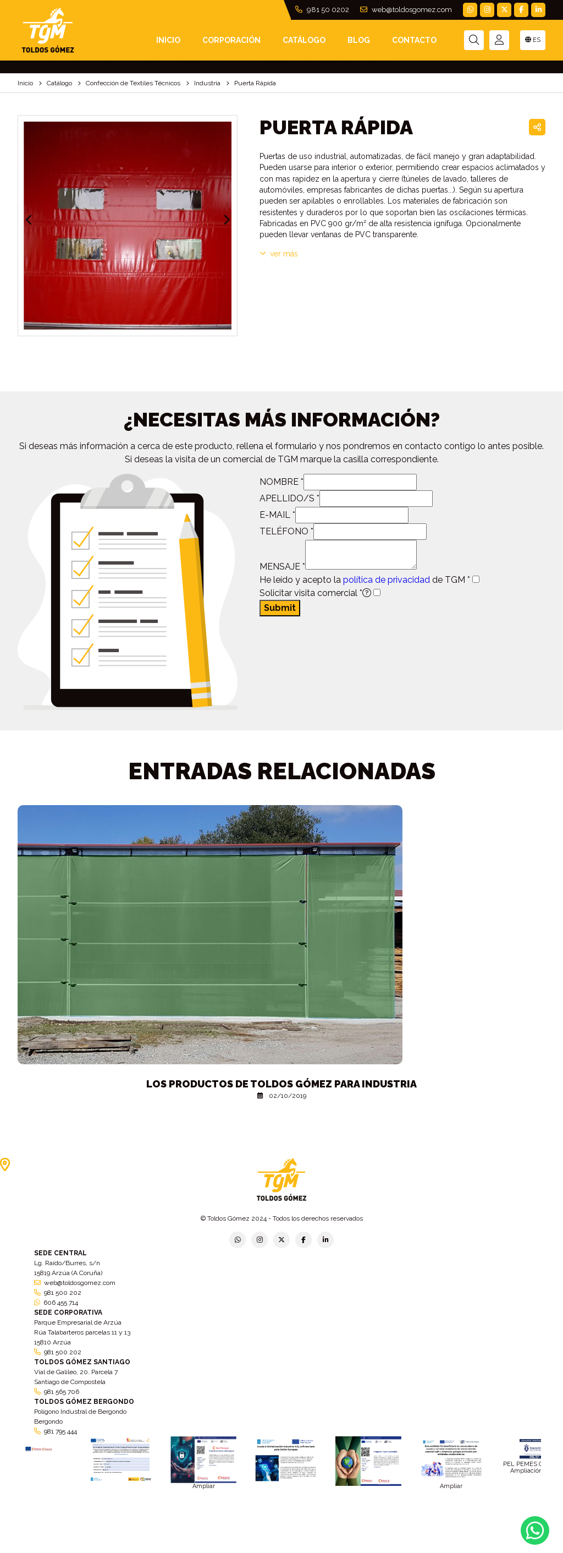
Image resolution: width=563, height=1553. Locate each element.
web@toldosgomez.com (406, 10)
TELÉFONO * (286, 531)
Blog (358, 40)
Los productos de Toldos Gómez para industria (281, 1084)
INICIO (168, 40)
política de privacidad (386, 580)
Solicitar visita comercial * (315, 593)
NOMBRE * (281, 482)
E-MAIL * (277, 515)
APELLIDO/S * (289, 498)
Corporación (231, 40)
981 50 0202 (322, 10)
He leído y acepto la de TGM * (365, 580)
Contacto (414, 40)
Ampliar (203, 1486)
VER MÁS (279, 253)
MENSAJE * (282, 566)
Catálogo (304, 40)
